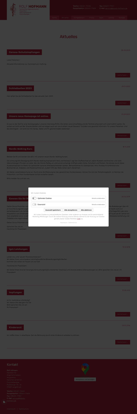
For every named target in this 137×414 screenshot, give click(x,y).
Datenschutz (73, 222)
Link (78, 219)
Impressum (63, 222)
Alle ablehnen (86, 210)
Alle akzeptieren (70, 210)
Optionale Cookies (45, 198)
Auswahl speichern (53, 210)
